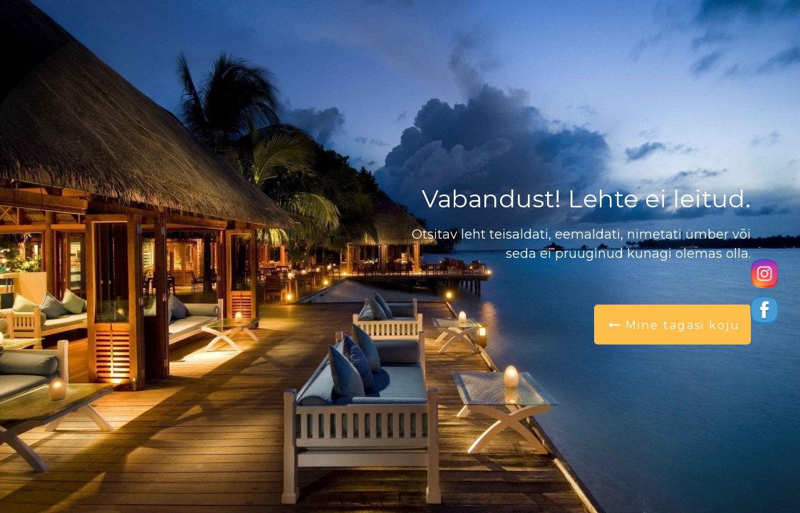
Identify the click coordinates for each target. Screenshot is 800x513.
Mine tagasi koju (674, 325)
